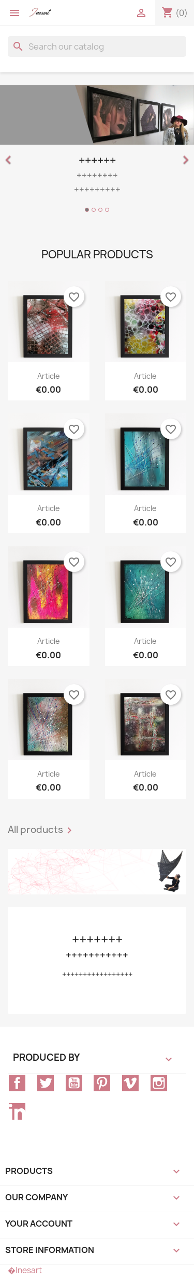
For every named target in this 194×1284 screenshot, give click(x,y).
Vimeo (130, 1083)
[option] (97, 150)
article (48, 376)
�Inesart (25, 1270)
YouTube (74, 1083)
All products (42, 830)
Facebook (17, 1083)
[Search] (97, 46)
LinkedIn (17, 1111)
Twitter (45, 1083)
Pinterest (102, 1083)
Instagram (159, 1083)
